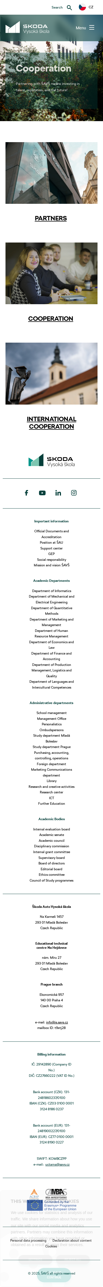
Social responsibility (51, 559)
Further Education (51, 803)
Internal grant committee (51, 852)
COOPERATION (50, 318)
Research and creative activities (51, 787)
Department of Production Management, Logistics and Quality (52, 670)
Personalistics (52, 724)
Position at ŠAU (51, 542)
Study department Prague (52, 747)
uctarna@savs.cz (57, 1164)
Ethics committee (52, 874)
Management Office (51, 719)
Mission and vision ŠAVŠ (51, 565)
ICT (51, 798)
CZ (86, 7)
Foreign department (51, 764)
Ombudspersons (51, 730)
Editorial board (51, 869)
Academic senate (51, 835)
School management (52, 713)
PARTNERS (51, 218)
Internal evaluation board (51, 829)
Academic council (52, 840)
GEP (51, 554)
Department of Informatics (51, 591)
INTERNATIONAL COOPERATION (51, 423)
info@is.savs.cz (57, 1022)
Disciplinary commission (51, 846)
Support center (51, 548)
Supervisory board (51, 858)
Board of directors (51, 863)
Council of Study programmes (51, 880)
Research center (51, 792)
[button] (86, 7)
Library (52, 781)
